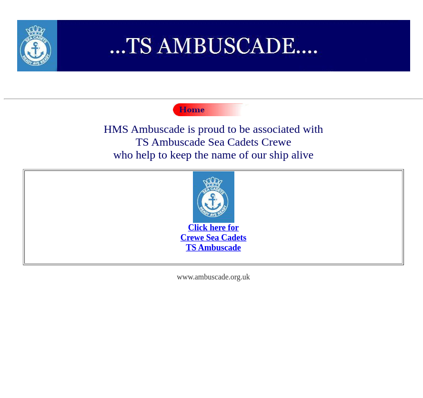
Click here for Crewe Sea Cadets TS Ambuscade (214, 237)
